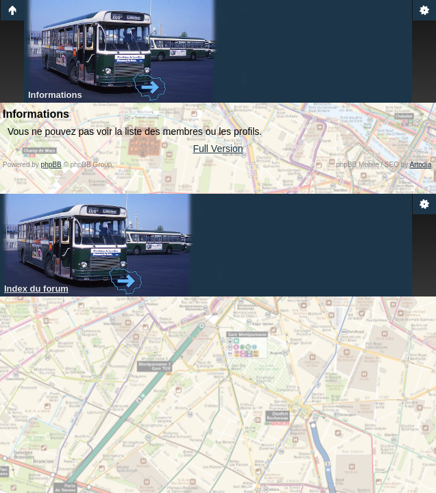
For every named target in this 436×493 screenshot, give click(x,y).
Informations (55, 95)
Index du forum (36, 288)
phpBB (51, 164)
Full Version (218, 148)
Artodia (421, 164)
